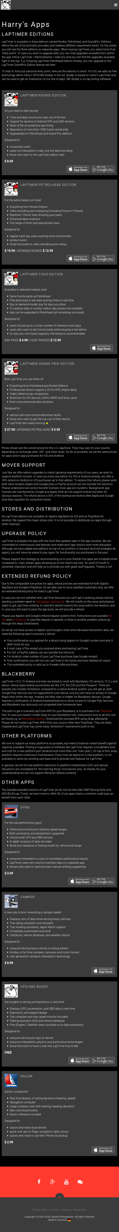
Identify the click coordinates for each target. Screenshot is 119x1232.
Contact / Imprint (60, 1209)
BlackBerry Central (33, 718)
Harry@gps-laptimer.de (50, 601)
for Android (19, 619)
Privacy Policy (39, 1209)
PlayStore (106, 711)
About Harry (80, 1209)
